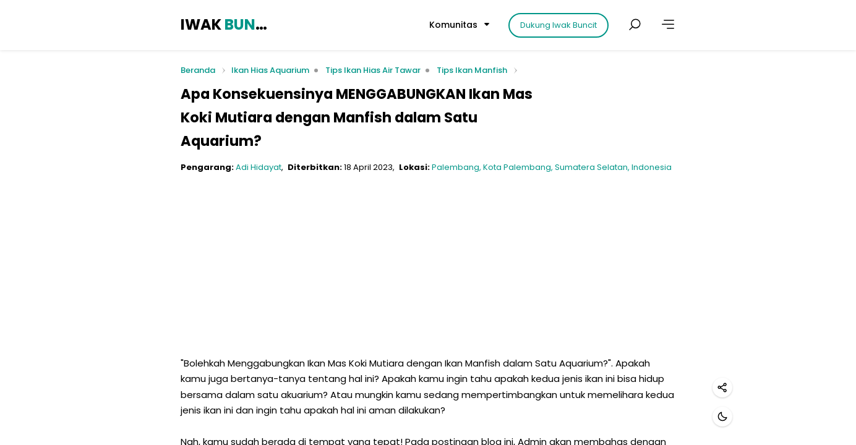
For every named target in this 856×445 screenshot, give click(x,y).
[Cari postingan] (634, 24)
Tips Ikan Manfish (472, 70)
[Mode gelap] (722, 416)
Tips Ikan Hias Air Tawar (373, 70)
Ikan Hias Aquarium (270, 70)
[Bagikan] (722, 387)
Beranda (198, 71)
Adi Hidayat (258, 167)
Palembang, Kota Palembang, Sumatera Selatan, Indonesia (552, 167)
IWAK (226, 24)
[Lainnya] (668, 24)
